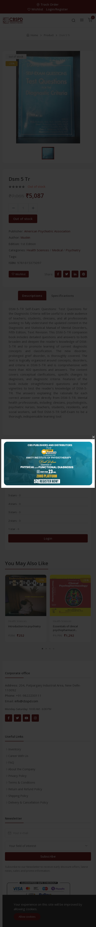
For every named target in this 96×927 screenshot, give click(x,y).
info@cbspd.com (26, 701)
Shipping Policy (18, 796)
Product (49, 35)
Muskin (25, 237)
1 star (13, 529)
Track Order (48, 4)
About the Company (21, 769)
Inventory (14, 749)
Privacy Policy (17, 776)
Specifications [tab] (62, 295)
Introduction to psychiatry (24, 626)
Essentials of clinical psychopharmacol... (65, 628)
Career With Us (18, 756)
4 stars (14, 504)
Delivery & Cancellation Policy (28, 802)
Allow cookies (27, 916)
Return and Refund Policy (25, 789)
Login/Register (57, 9)
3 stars (14, 512)
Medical (57, 250)
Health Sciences (37, 250)
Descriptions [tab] (32, 295)
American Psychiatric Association (47, 231)
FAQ (11, 762)
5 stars (14, 495)
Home (34, 35)
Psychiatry (73, 250)
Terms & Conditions (21, 782)
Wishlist (35, 9)
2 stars (14, 521)
